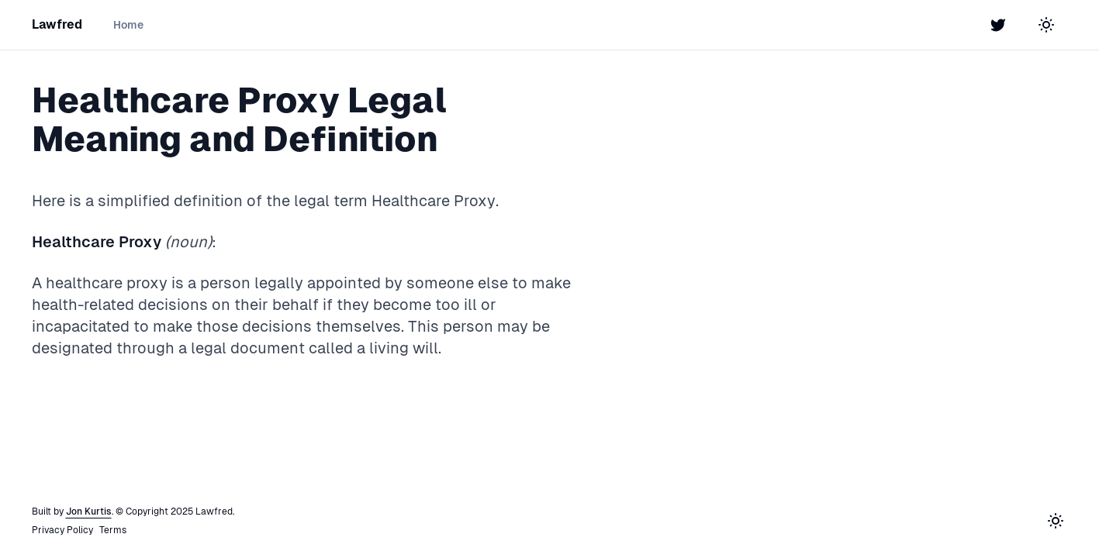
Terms (112, 530)
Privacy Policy (62, 530)
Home (128, 25)
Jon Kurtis (89, 511)
